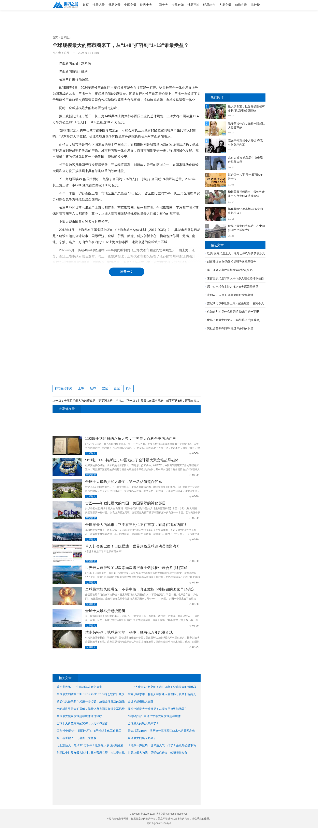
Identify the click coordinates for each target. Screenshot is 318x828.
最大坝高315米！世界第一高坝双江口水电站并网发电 (161, 730)
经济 (93, 388)
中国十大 (162, 5)
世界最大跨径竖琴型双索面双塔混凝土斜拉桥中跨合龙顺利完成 (136, 568)
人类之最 (225, 5)
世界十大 (146, 5)
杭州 (128, 388)
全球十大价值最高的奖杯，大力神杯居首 (82, 723)
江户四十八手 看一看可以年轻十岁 (245, 176)
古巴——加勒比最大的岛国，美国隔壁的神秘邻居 (125, 503)
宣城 (105, 388)
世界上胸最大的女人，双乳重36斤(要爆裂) (233, 320)
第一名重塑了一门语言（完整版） (78, 738)
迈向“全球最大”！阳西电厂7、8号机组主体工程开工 (89, 730)
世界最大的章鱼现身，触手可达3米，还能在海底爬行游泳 (174, 400)
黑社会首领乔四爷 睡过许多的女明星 (230, 328)
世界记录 (98, 5)
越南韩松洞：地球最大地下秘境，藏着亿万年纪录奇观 (129, 632)
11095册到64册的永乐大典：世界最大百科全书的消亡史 (130, 439)
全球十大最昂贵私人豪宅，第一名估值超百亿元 (123, 482)
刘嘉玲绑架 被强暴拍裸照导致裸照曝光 (231, 261)
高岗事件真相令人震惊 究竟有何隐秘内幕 (245, 142)
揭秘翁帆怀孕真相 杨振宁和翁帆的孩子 (245, 211)
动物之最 (241, 5)
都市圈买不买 (63, 388)
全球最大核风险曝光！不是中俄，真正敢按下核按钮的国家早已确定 (140, 589)
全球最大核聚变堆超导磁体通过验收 (79, 716)
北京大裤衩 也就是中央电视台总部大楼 (245, 159)
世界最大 (66, 37)
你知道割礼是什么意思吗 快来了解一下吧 (233, 311)
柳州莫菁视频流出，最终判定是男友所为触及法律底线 (246, 193)
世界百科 (193, 5)
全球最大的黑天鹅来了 (142, 738)
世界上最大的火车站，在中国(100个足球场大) (246, 228)
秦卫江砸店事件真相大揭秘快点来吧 (229, 270)
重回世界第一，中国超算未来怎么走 (79, 686)
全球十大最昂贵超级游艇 (105, 611)
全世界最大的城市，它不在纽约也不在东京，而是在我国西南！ (136, 525)
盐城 (117, 388)
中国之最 (130, 5)
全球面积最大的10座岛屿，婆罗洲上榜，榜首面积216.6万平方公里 (106, 400)
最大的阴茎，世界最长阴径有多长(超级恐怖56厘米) (246, 108)
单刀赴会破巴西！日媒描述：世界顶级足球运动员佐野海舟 (132, 546)
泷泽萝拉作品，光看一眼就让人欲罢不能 (246, 125)
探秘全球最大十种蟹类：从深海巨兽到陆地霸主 (157, 708)
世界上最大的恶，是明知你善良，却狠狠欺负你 (157, 752)
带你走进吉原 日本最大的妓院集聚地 (230, 295)
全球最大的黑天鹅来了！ (143, 723)
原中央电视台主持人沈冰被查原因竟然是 (232, 286)
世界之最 (114, 5)
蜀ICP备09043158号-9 (159, 823)
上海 (81, 388)
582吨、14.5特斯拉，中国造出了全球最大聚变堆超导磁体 (132, 460)
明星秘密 (209, 5)
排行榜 (255, 5)
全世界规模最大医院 (140, 701)
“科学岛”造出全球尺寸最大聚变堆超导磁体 (154, 716)
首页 (86, 5)
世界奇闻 (178, 5)
